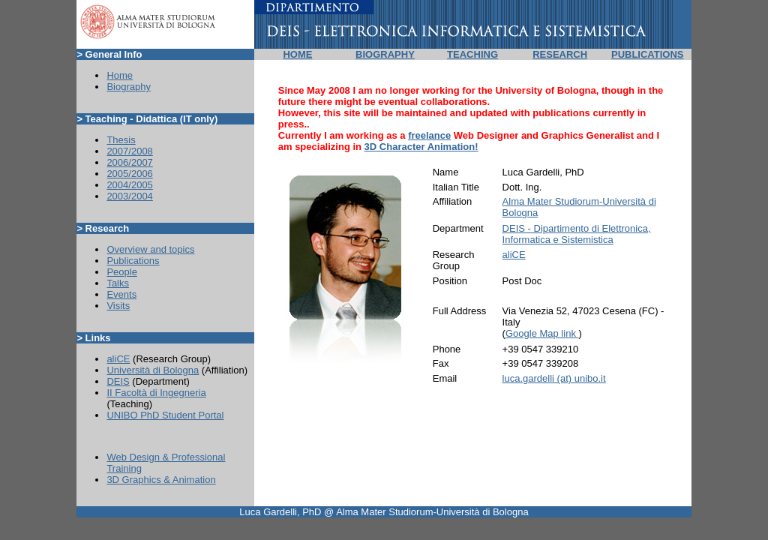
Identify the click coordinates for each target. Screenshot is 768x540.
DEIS (117, 381)
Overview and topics (150, 249)
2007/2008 (129, 151)
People (121, 272)
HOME (297, 54)
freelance (429, 135)
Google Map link (542, 333)
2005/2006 (129, 173)
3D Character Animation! (421, 146)
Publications (132, 260)
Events (121, 294)
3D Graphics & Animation (160, 479)
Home (119, 75)
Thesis (120, 140)
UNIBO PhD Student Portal (165, 415)
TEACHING (472, 54)
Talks (117, 283)
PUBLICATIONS (647, 54)
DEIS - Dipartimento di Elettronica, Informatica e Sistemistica (576, 234)
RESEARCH (559, 54)
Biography (128, 86)
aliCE (118, 358)
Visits (118, 305)
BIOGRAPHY (385, 54)
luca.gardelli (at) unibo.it (554, 378)
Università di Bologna (152, 370)
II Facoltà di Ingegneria (156, 392)
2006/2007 (129, 162)
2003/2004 (129, 196)
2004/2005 (129, 184)
